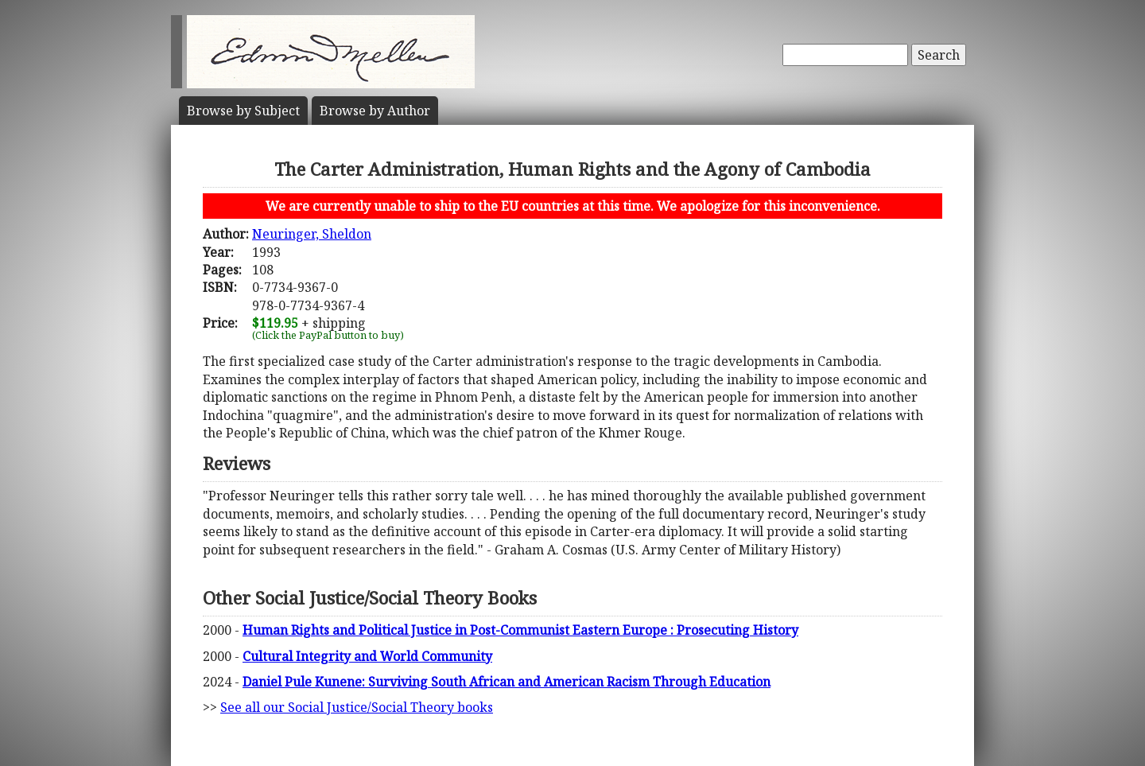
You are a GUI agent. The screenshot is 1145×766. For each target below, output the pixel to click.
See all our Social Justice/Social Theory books (356, 707)
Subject (243, 110)
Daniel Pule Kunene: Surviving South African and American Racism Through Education (506, 681)
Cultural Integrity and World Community (367, 656)
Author (375, 110)
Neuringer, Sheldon (311, 234)
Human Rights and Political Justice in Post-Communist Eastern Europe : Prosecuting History (520, 630)
